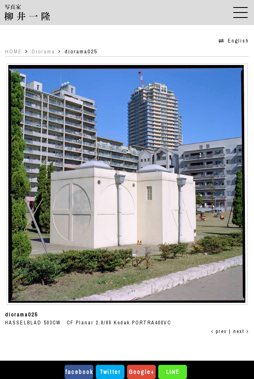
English (238, 41)
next (241, 331)
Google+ (141, 372)
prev (219, 331)
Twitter (110, 372)
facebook (79, 372)
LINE (172, 372)
